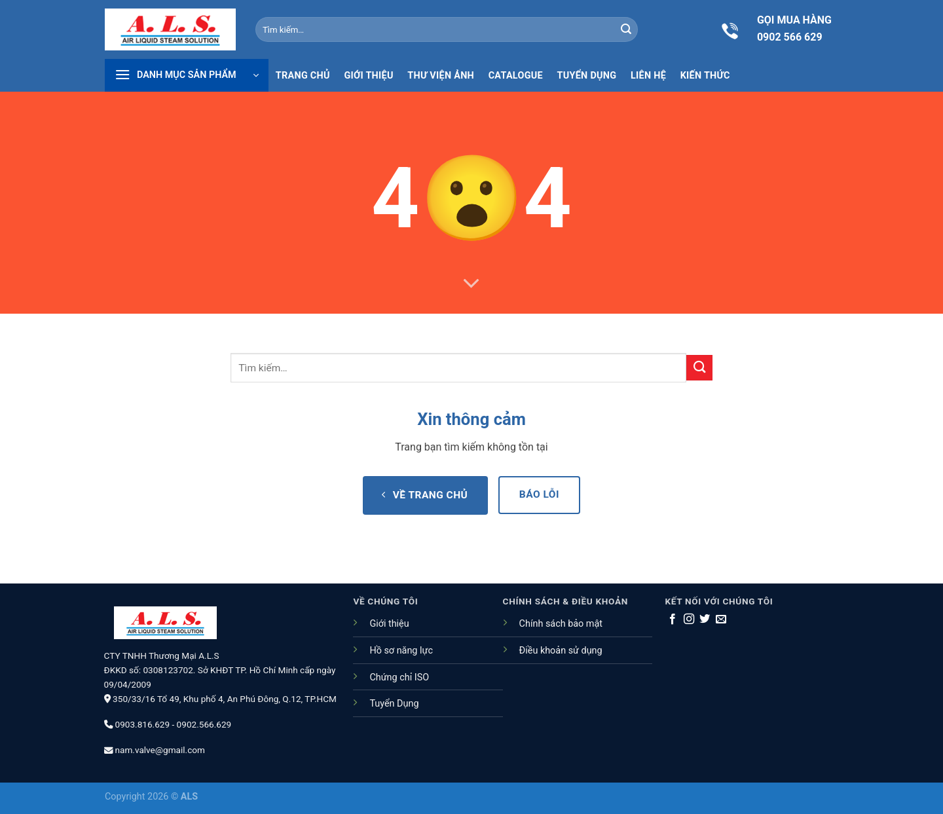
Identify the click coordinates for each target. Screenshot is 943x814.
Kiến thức (705, 76)
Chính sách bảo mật (560, 623)
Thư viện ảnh (440, 76)
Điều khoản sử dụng (560, 650)
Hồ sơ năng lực (401, 650)
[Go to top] (877, 728)
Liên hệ (648, 76)
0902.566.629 (204, 724)
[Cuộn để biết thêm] (471, 284)
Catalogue (516, 76)
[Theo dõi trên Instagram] (689, 619)
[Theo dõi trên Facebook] (672, 619)
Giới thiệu (368, 76)
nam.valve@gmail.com (160, 750)
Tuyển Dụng (393, 703)
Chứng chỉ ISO (399, 677)
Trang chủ (303, 76)
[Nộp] (626, 29)
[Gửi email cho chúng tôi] (721, 619)
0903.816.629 (142, 724)
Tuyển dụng (587, 76)
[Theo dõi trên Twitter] (704, 619)
